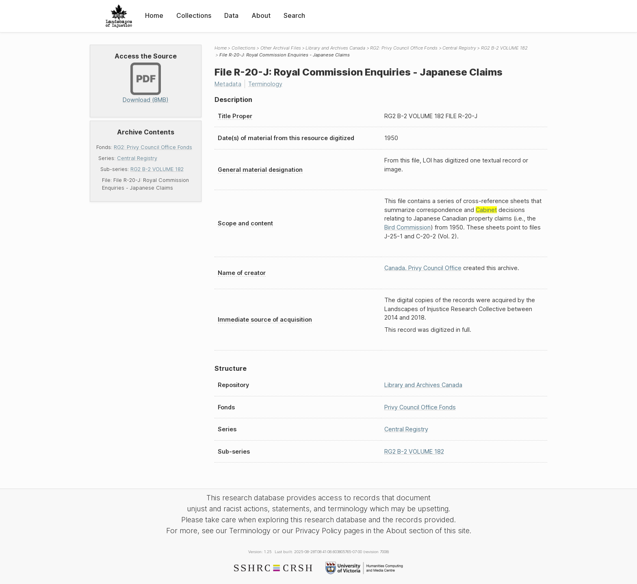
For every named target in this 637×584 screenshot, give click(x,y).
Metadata (227, 83)
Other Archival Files (280, 48)
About (261, 15)
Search (294, 15)
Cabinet (486, 209)
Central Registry (137, 158)
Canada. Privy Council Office (423, 267)
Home (154, 15)
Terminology (265, 83)
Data (231, 15)
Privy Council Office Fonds (420, 407)
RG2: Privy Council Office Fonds (153, 147)
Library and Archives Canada (335, 48)
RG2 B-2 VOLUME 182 (157, 169)
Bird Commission (407, 227)
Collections (193, 15)
